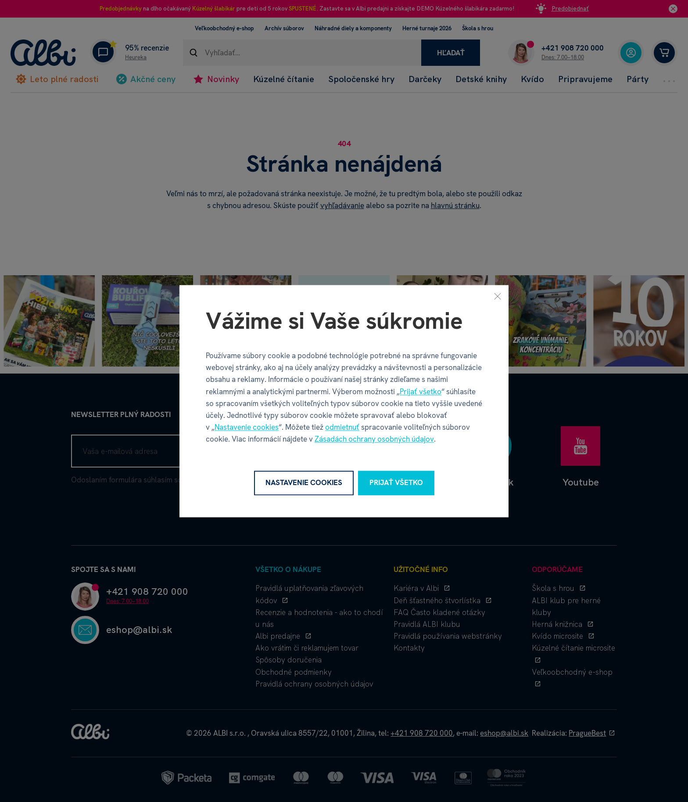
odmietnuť (342, 427)
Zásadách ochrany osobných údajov (374, 439)
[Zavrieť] (497, 295)
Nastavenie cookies (247, 427)
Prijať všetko (420, 391)
